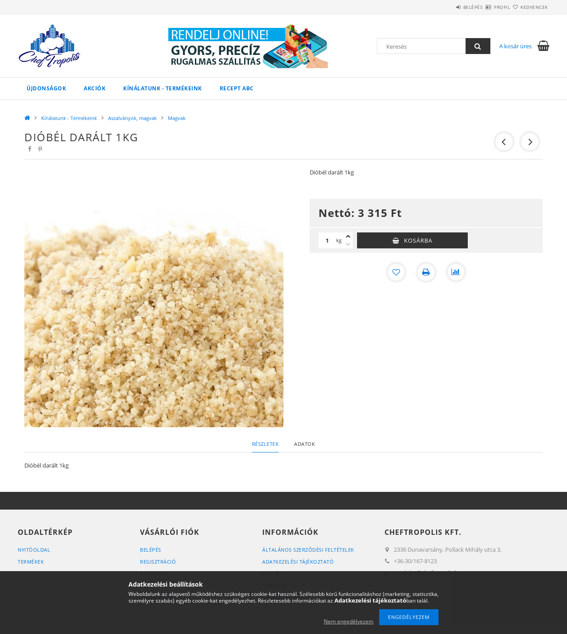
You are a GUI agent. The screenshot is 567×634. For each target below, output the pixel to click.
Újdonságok (46, 88)
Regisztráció (158, 561)
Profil (486, 7)
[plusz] (348, 236)
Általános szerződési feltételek (308, 549)
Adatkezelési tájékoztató (298, 561)
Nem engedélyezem (348, 621)
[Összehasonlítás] (456, 272)
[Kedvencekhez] (396, 272)
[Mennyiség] (327, 240)
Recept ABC (237, 88)
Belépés (447, 7)
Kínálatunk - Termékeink (162, 88)
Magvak (177, 118)
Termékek (31, 561)
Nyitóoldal (34, 549)
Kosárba (418, 240)
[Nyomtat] (426, 272)
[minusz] (348, 244)
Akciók (94, 88)
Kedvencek (529, 7)
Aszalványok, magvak (132, 118)
